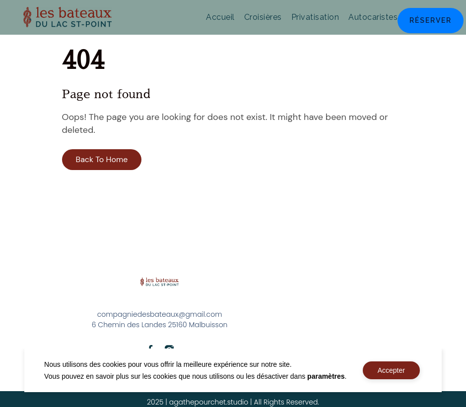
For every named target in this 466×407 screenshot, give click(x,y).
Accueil (220, 17)
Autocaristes (373, 17)
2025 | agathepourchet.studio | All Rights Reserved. (233, 402)
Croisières (263, 17)
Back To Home (102, 159)
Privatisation (315, 17)
